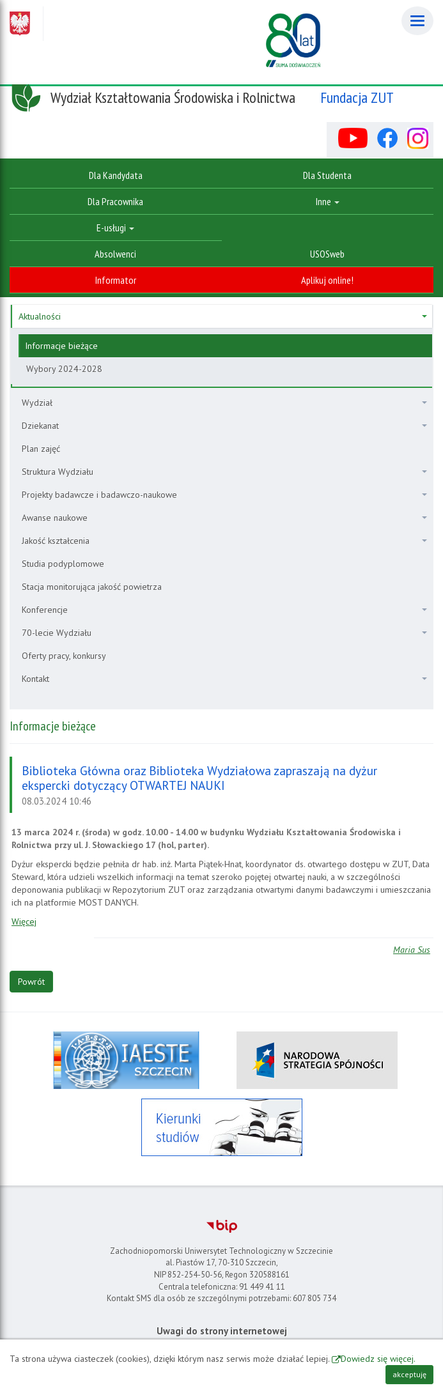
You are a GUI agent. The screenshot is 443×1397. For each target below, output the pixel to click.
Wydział (224, 402)
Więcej (24, 921)
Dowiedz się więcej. (378, 1358)
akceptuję (409, 1374)
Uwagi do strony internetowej (222, 1331)
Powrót (31, 981)
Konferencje (224, 609)
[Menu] (417, 20)
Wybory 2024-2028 (64, 368)
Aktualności (223, 316)
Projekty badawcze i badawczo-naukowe (224, 494)
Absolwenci (115, 253)
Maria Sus (411, 949)
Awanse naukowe (224, 517)
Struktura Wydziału (224, 471)
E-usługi (115, 227)
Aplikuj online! (327, 280)
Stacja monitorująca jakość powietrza (92, 586)
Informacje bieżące (61, 345)
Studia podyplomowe (63, 563)
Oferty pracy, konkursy (64, 655)
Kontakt (224, 678)
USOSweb (327, 253)
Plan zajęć (41, 448)
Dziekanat (224, 425)
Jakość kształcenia (224, 540)
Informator (115, 280)
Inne (327, 201)
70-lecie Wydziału (224, 632)
